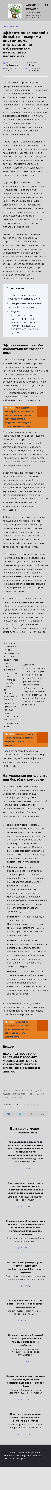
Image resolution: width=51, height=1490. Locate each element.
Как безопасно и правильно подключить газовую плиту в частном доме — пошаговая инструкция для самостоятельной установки (25, 1171)
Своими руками (32, 6)
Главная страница (12, 27)
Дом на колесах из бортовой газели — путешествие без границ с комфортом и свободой (25, 1363)
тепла (7, 1120)
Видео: (15, 311)
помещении (37, 1117)
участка (17, 1120)
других (8, 1117)
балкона (8, 1113)
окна (17, 1117)
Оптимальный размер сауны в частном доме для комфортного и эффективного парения (25, 1290)
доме (38, 1113)
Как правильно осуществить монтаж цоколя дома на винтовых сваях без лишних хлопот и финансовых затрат (25, 1211)
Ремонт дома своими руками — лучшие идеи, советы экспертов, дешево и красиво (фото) (25, 1404)
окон (25, 1117)
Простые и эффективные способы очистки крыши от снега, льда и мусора (26, 1440)
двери (19, 1113)
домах (29, 1113)
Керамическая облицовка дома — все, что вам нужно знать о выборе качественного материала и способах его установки (25, 1251)
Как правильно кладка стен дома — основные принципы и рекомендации (25, 1326)
